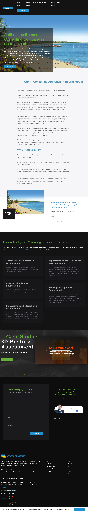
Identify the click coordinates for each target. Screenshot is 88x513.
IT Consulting (50, 471)
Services (49, 461)
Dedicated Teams (51, 468)
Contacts (3, 487)
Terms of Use (12, 478)
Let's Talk (8, 8)
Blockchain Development (53, 466)
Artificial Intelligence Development (55, 463)
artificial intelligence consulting (29, 249)
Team (69, 468)
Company (56, 2)
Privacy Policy (38, 510)
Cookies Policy (19, 478)
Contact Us (64, 2)
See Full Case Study (7, 359)
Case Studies (47, 2)
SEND (37, 433)
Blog (69, 473)
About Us (70, 463)
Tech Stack (40, 2)
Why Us (70, 466)
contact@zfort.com (62, 420)
